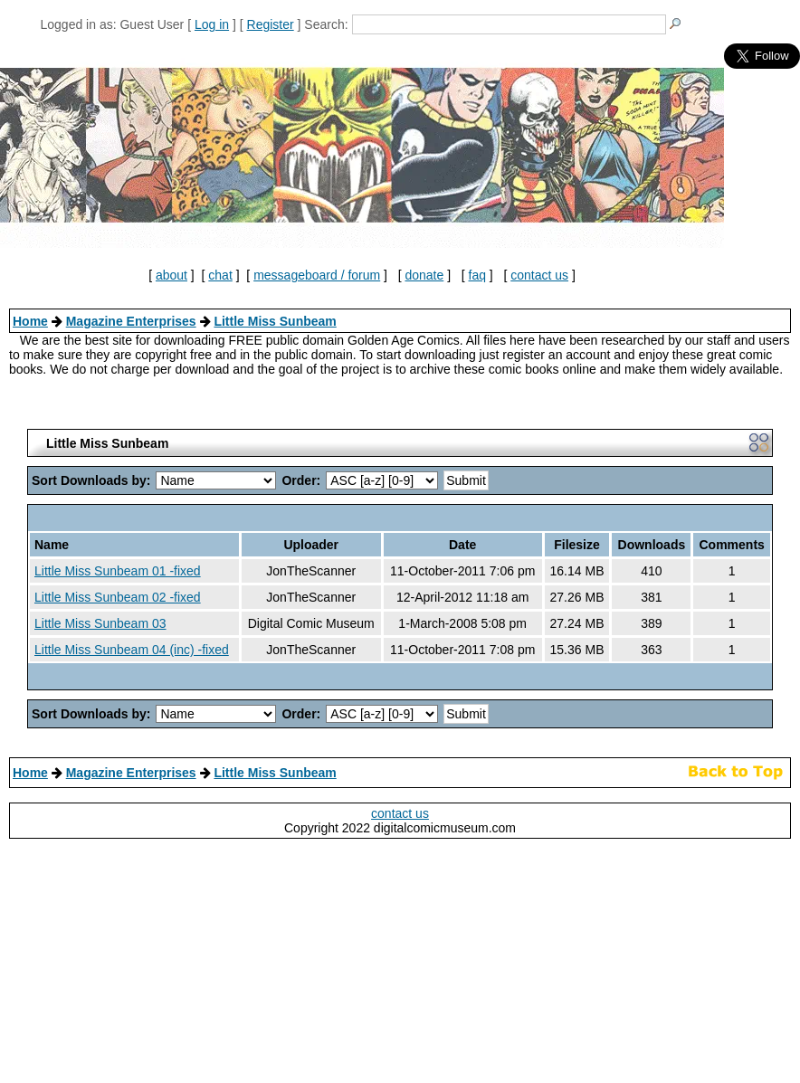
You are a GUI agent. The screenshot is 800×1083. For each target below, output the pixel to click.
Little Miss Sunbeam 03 (100, 623)
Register (270, 24)
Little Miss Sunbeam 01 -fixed (117, 571)
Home (30, 321)
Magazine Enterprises (131, 321)
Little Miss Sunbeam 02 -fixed (117, 597)
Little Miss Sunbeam (275, 321)
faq (477, 275)
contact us (539, 275)
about (171, 275)
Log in (212, 24)
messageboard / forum (316, 275)
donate (424, 275)
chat (220, 275)
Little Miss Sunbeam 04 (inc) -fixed (131, 649)
